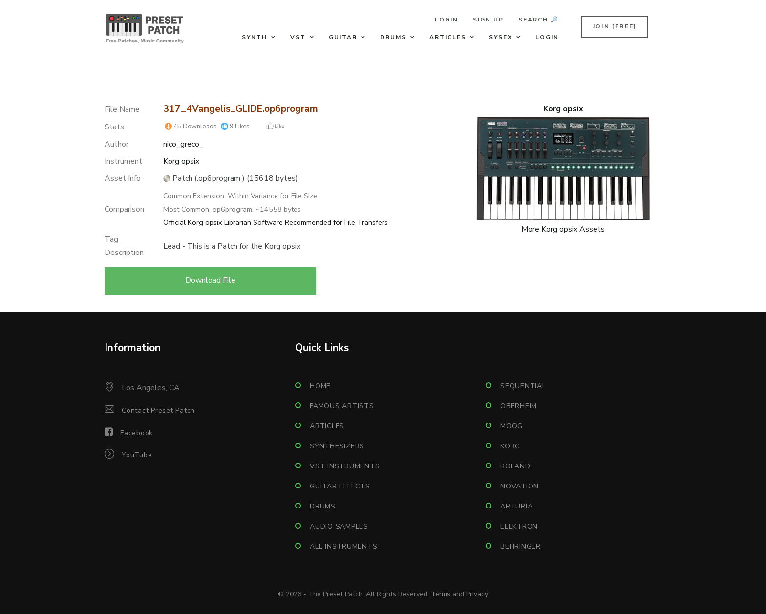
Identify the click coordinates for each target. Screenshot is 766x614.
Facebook (136, 433)
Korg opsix (181, 161)
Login (446, 19)
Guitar (343, 37)
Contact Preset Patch (158, 410)
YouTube (137, 455)
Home (320, 386)
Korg (510, 446)
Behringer (520, 546)
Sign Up (488, 19)
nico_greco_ (183, 144)
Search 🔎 (538, 19)
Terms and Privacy (459, 594)
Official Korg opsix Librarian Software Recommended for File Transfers (275, 222)
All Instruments (343, 546)
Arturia (516, 506)
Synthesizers (337, 446)
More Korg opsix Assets (563, 229)
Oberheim (518, 406)
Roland (515, 466)
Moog (511, 426)
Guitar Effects (340, 486)
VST (298, 37)
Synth (254, 37)
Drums (393, 37)
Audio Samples (339, 526)
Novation (519, 486)
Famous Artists (342, 406)
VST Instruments (345, 466)
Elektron (519, 526)
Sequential (523, 386)
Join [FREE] (615, 26)
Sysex (500, 37)
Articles (447, 37)
